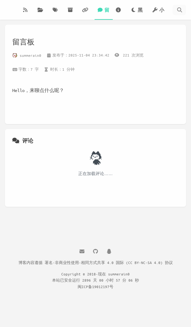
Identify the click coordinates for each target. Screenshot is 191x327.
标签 (57, 13)
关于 (120, 13)
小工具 (158, 13)
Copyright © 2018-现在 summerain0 (95, 273)
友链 (87, 13)
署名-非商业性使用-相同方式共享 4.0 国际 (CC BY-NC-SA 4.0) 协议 (109, 262)
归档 (72, 13)
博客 (27, 13)
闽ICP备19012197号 (95, 286)
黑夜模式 (137, 13)
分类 (42, 13)
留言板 (103, 13)
